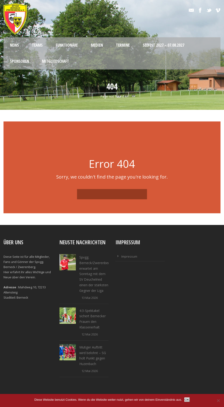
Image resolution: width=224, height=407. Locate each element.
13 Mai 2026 (89, 298)
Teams (37, 45)
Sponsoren (19, 61)
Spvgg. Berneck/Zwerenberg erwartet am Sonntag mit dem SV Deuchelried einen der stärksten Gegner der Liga (95, 274)
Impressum (129, 256)
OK (187, 399)
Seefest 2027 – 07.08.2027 (163, 45)
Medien (97, 45)
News (14, 45)
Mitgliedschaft (55, 61)
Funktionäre (67, 45)
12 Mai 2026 (89, 334)
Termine (123, 45)
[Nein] (218, 400)
